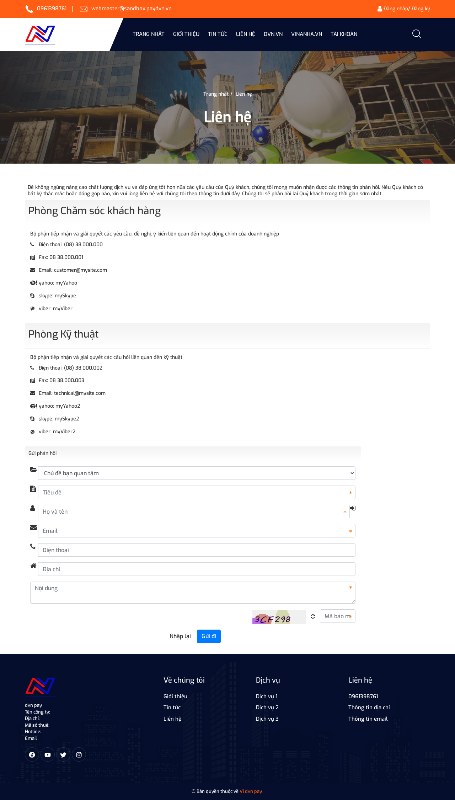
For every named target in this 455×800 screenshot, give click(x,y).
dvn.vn (273, 34)
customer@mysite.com (80, 270)
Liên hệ (245, 34)
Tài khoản (344, 34)
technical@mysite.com (80, 393)
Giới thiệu (186, 34)
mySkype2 (67, 418)
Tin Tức (218, 34)
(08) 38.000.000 (83, 244)
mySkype (65, 295)
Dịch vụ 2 (267, 707)
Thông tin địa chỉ (369, 707)
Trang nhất (149, 34)
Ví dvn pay (251, 791)
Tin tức (172, 707)
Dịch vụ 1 (266, 696)
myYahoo (66, 283)
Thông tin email (368, 718)
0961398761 (51, 8)
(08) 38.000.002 (83, 368)
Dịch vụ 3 (267, 718)
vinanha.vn (306, 34)
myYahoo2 (67, 406)
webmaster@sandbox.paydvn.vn (131, 8)
